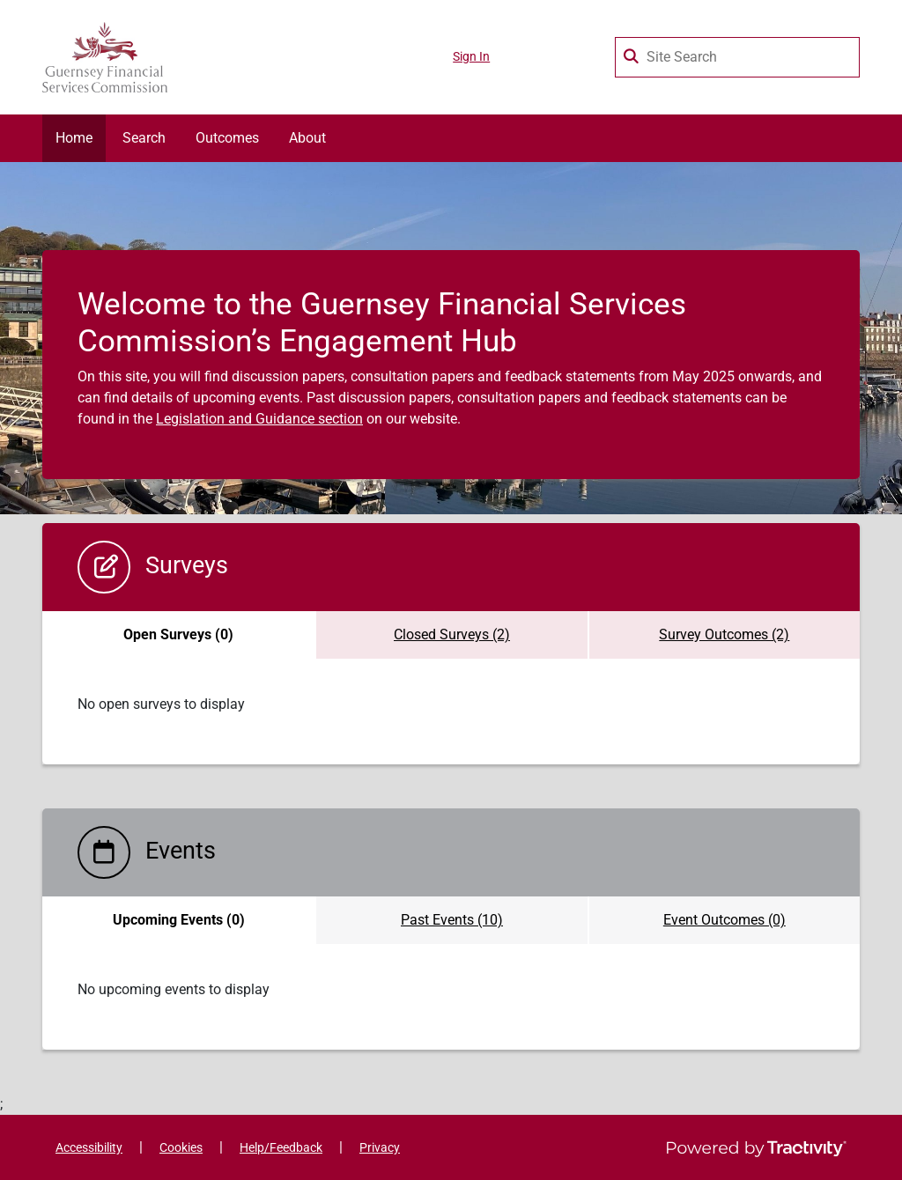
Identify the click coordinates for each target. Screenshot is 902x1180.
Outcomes (227, 137)
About (307, 137)
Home (73, 137)
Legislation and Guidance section (259, 418)
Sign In (471, 56)
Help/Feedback (281, 1147)
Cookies (181, 1147)
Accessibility (88, 1147)
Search (144, 137)
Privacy (379, 1147)
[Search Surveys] (632, 53)
